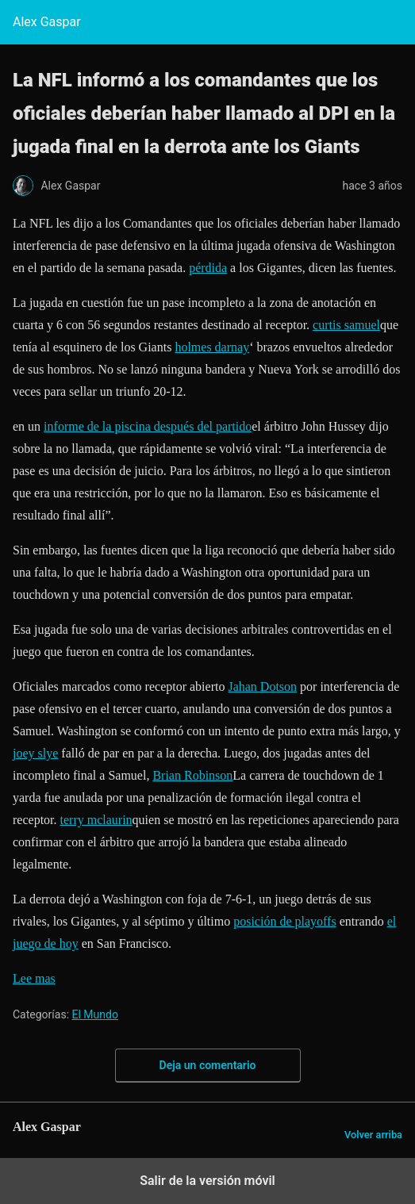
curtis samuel (346, 325)
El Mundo (95, 1014)
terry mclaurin (96, 819)
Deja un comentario (207, 1065)
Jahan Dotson (262, 686)
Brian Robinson (192, 775)
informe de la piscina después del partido (148, 426)
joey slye (35, 753)
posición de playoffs (284, 921)
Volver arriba (373, 1135)
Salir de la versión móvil (207, 1180)
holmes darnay (212, 347)
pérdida (208, 267)
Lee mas (34, 978)
